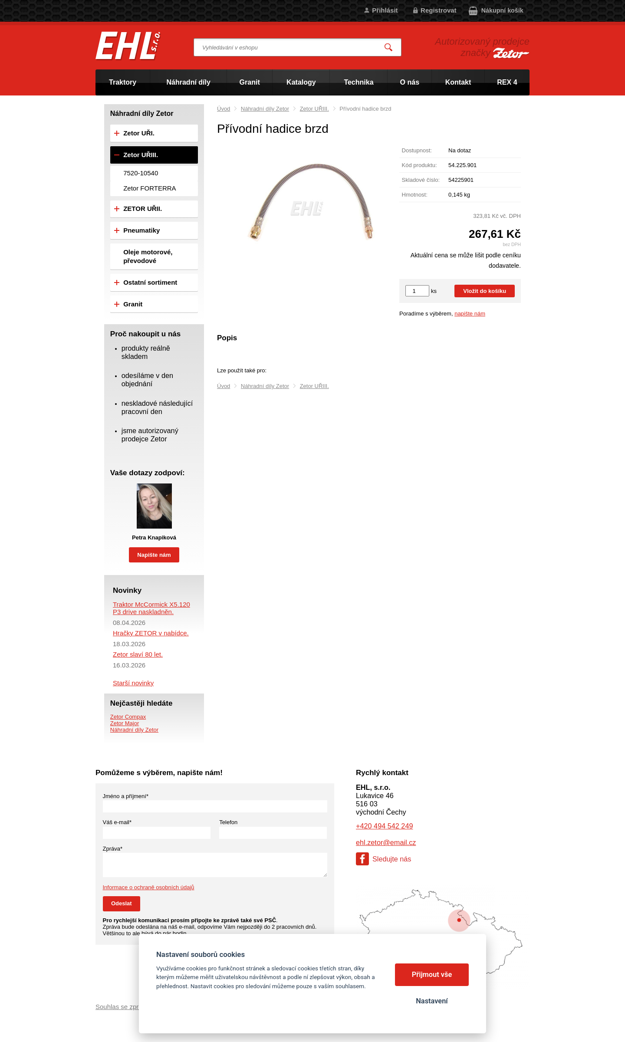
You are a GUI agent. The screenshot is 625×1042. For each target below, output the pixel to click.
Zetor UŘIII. (314, 108)
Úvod (223, 108)
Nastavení (431, 1001)
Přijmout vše (432, 974)
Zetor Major (124, 723)
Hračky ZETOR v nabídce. (151, 633)
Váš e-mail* (117, 822)
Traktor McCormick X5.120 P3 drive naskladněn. (151, 608)
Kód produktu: (419, 165)
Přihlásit (385, 10)
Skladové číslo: (421, 180)
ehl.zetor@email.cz (386, 842)
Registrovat (439, 10)
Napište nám (154, 555)
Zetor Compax (128, 716)
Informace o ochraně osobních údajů (148, 887)
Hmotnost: (415, 194)
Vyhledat (389, 47)
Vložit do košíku (484, 291)
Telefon (228, 822)
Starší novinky (133, 683)
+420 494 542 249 (384, 826)
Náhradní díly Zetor (265, 108)
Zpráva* (113, 848)
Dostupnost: (417, 150)
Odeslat (121, 903)
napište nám (469, 313)
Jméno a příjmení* (126, 796)
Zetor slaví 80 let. (138, 654)
